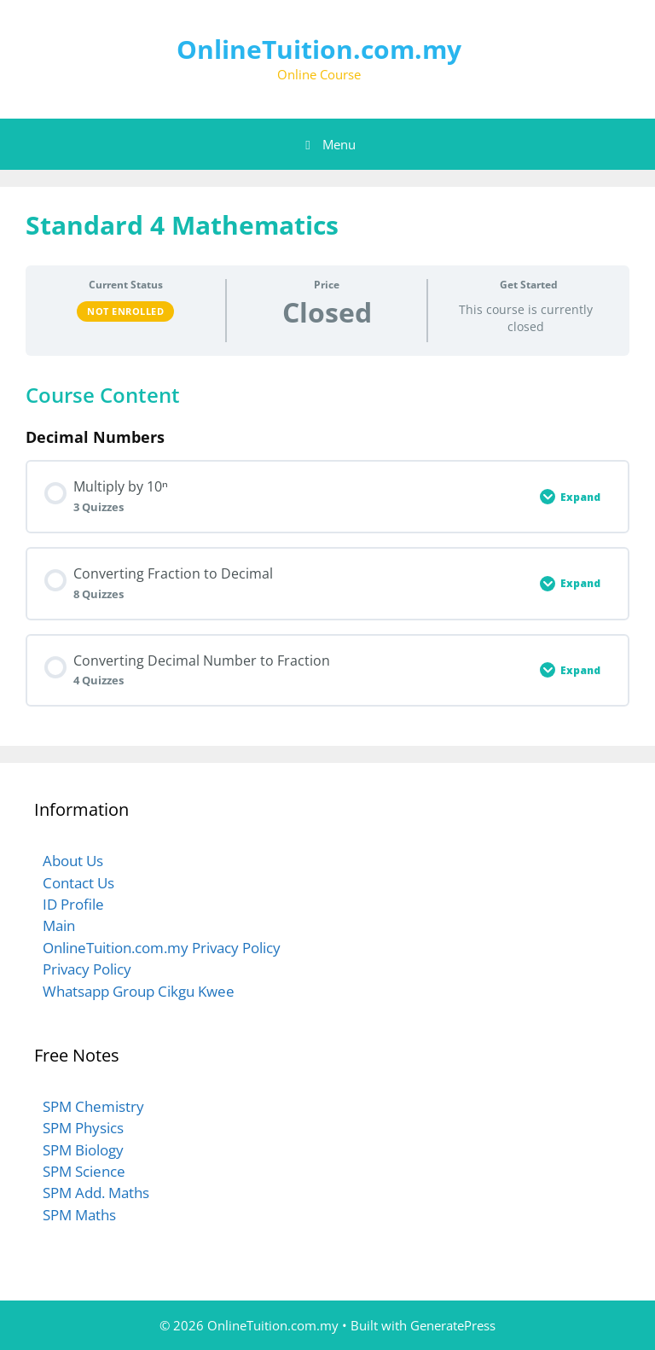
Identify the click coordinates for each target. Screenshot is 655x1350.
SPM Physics (83, 1128)
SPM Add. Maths (96, 1192)
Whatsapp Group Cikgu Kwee (139, 991)
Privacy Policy (87, 969)
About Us (73, 860)
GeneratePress (453, 1325)
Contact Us (78, 883)
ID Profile (73, 904)
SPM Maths (79, 1215)
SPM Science (84, 1171)
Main (59, 925)
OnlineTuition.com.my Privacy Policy (162, 947)
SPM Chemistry (93, 1106)
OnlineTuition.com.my (319, 49)
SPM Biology (83, 1150)
